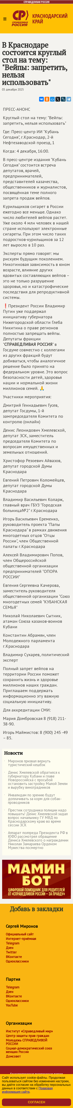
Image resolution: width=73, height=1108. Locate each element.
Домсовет (13, 1056)
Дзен (9, 948)
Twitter (11, 952)
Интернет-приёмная (21, 938)
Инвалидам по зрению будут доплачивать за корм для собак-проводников (33, 799)
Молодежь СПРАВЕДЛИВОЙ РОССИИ (26, 1042)
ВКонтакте (14, 957)
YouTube (12, 1005)
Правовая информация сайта (27, 1090)
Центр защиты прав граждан (27, 1035)
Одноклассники (17, 961)
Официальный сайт (20, 934)
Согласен (36, 1102)
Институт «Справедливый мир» (29, 1031)
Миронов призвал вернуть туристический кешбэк (27, 763)
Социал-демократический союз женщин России (29, 1050)
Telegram (12, 943)
